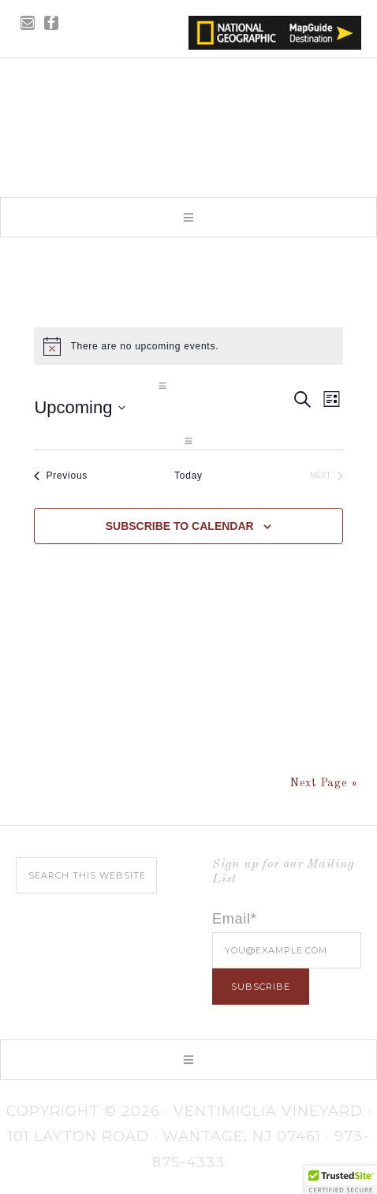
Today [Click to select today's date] (188, 475)
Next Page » (324, 783)
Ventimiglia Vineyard (188, 123)
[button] (188, 217)
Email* (234, 919)
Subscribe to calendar (180, 526)
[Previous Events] (61, 476)
